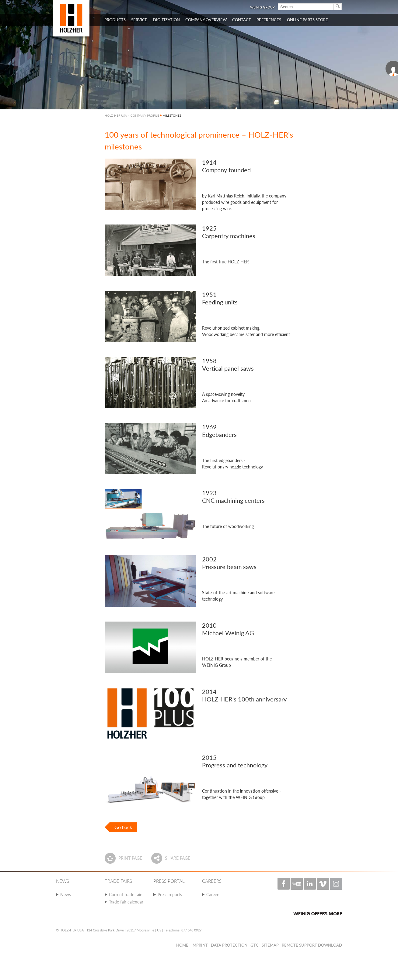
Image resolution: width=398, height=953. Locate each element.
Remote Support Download (312, 945)
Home (182, 945)
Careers (213, 894)
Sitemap (270, 945)
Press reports (170, 894)
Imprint (199, 945)
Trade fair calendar (126, 901)
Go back (123, 827)
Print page (130, 858)
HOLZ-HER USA (116, 115)
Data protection (229, 945)
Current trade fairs (126, 894)
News (65, 894)
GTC (254, 945)
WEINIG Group (262, 7)
